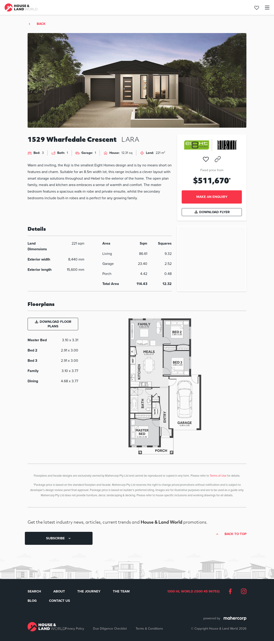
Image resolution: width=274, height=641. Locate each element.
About (59, 591)
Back (41, 24)
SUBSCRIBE (58, 538)
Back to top (235, 534)
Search (34, 591)
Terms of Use (218, 475)
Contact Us (59, 600)
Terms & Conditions (149, 628)
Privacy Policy (74, 628)
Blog (32, 600)
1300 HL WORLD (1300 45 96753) (193, 591)
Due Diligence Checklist (110, 628)
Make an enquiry (211, 196)
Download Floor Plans (52, 324)
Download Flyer (212, 212)
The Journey (89, 591)
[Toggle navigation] (264, 7)
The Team (121, 591)
